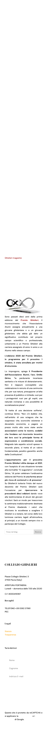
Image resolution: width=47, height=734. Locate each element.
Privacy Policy (11, 638)
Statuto (8, 631)
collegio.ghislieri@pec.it (20, 611)
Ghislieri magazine (13, 258)
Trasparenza (10, 634)
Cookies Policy (12, 641)
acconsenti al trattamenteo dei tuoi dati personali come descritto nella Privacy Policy (23, 690)
